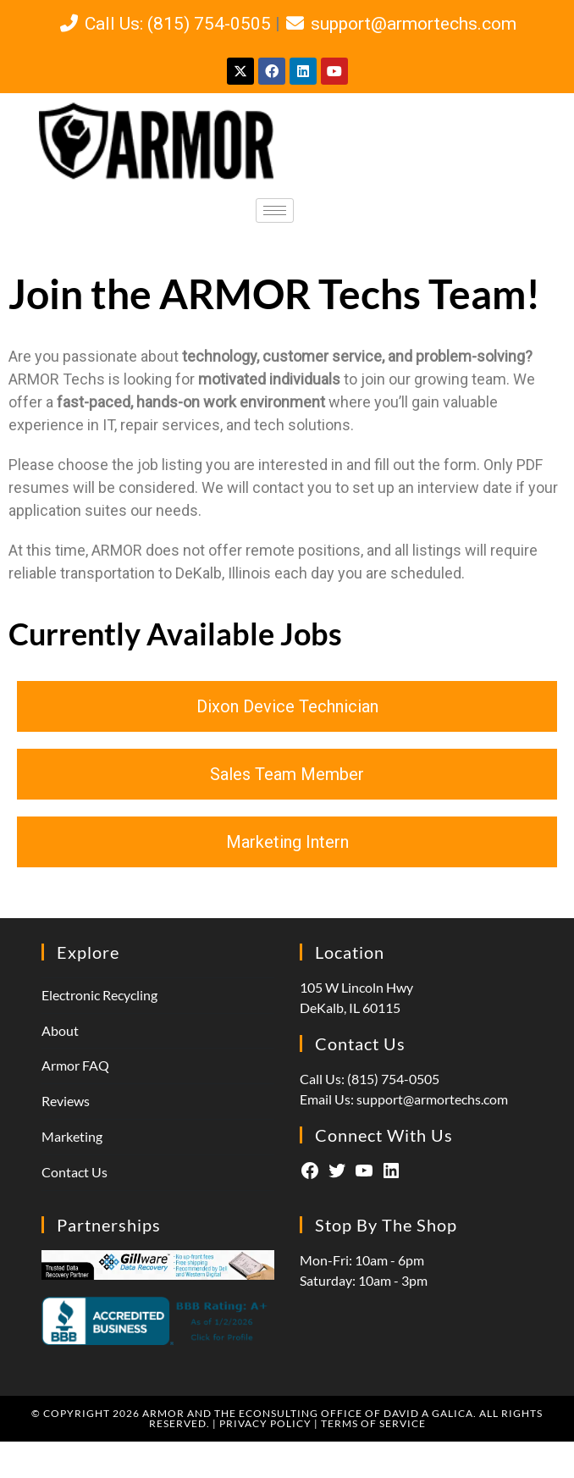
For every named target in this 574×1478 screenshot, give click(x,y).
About (60, 1030)
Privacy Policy (265, 1423)
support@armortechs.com (400, 24)
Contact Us (74, 1172)
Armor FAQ (75, 1065)
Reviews (65, 1101)
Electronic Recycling (99, 995)
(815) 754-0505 (393, 1079)
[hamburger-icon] (275, 210)
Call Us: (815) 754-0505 (164, 24)
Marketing (71, 1136)
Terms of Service (373, 1423)
